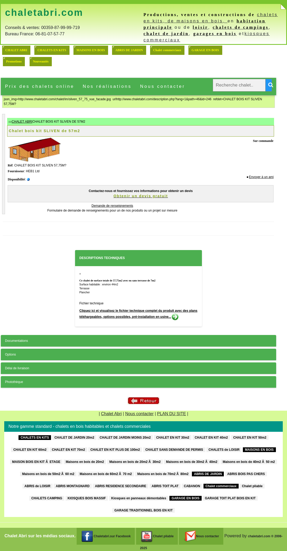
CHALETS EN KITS (52, 50)
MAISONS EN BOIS (91, 50)
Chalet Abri (111, 413)
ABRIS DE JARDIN (129, 50)
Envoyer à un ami (261, 177)
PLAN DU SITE (171, 413)
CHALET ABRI (16, 50)
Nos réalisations (107, 86)
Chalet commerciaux (167, 50)
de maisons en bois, (198, 21)
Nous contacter (162, 86)
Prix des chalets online (39, 86)
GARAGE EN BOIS (205, 50)
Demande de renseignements (112, 206)
